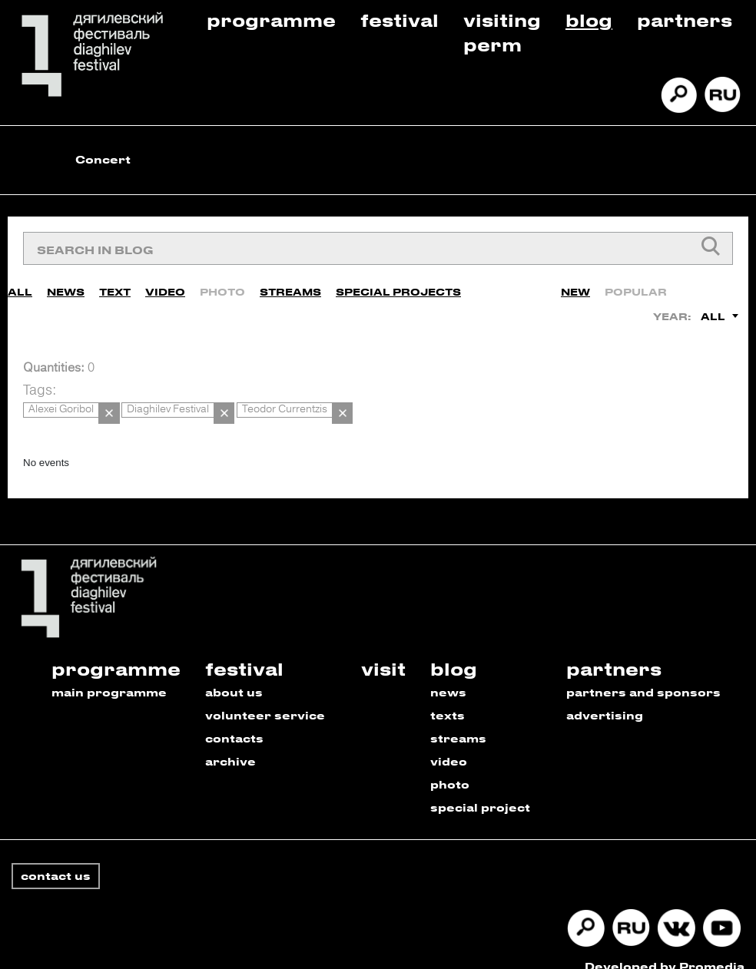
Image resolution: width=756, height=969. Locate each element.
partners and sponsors (643, 674)
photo (449, 766)
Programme (271, 19)
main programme (109, 674)
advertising (604, 697)
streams (458, 720)
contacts (234, 720)
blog (453, 650)
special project (480, 789)
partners (614, 650)
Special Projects (398, 285)
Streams (290, 285)
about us (234, 674)
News (66, 285)
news (448, 674)
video (448, 743)
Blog (588, 19)
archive (230, 743)
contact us (56, 858)
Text (115, 285)
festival (244, 650)
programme (116, 650)
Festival (399, 19)
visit (383, 650)
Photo (222, 285)
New (575, 285)
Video (165, 285)
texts (447, 697)
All (20, 285)
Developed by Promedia (664, 948)
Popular (636, 285)
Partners (684, 19)
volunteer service (265, 697)
